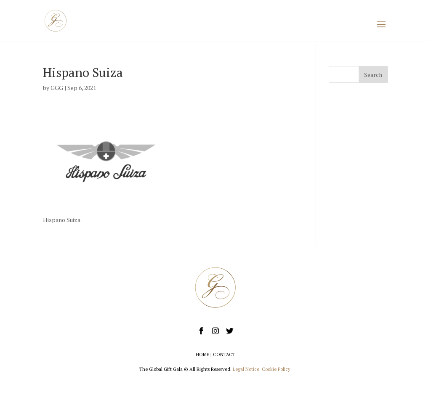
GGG (57, 88)
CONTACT (224, 354)
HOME (202, 354)
